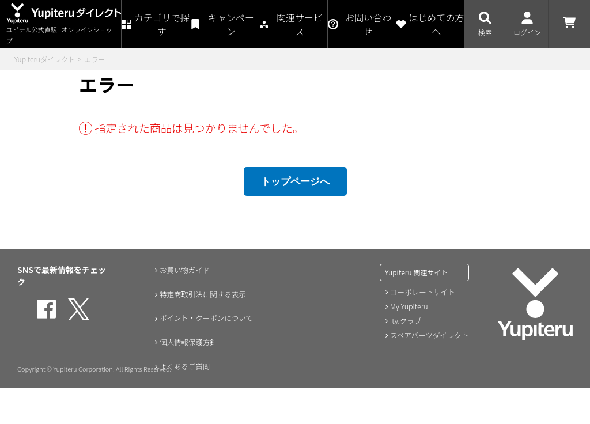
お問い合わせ (179, 390)
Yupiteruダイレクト (44, 59)
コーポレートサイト (421, 292)
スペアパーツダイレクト (428, 333)
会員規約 (171, 415)
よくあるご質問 (183, 366)
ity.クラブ (405, 319)
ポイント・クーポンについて (207, 318)
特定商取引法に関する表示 (203, 294)
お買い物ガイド (183, 269)
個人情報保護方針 (187, 342)
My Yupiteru (408, 306)
